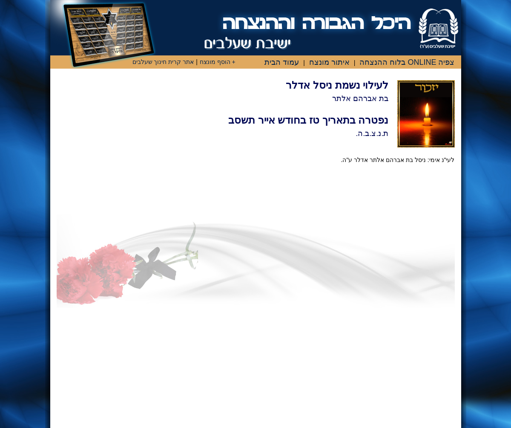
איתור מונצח (329, 62)
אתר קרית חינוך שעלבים (163, 61)
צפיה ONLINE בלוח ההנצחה (406, 62)
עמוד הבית (281, 62)
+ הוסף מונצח (217, 61)
